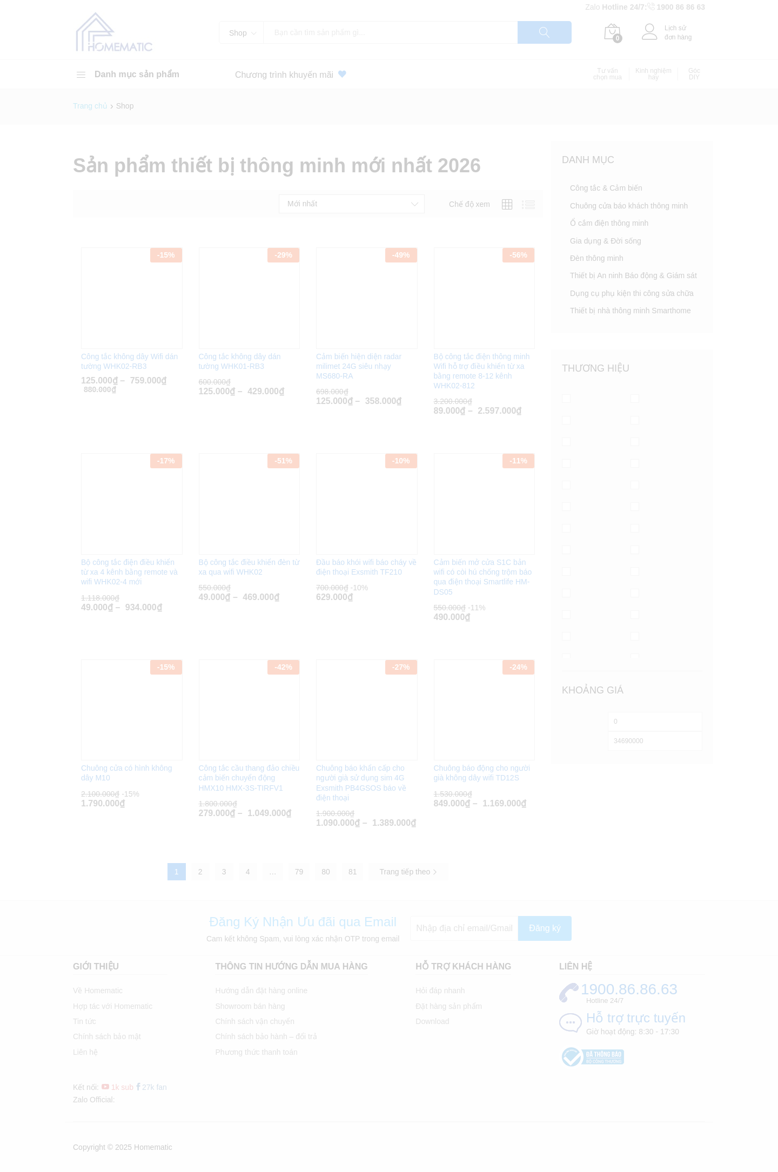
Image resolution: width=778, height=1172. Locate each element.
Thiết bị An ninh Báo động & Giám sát (633, 275)
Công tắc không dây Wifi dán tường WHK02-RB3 (129, 361)
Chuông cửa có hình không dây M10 (126, 773)
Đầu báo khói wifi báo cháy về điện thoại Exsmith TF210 (366, 567)
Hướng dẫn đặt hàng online (261, 990)
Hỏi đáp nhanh (440, 990)
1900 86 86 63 (680, 7)
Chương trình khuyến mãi (293, 74)
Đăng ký (545, 928)
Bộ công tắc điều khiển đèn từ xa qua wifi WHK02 (249, 567)
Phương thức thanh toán (256, 1052)
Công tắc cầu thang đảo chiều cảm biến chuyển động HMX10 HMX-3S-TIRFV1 (249, 778)
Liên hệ (85, 1052)
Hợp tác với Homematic (112, 1006)
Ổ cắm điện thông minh (609, 223)
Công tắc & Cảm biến (606, 188)
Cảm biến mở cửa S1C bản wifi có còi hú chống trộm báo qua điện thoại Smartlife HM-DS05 (483, 577)
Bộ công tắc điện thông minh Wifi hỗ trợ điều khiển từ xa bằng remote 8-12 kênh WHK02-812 (482, 371)
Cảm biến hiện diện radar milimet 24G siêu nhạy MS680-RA (358, 366)
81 (352, 871)
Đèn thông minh (596, 258)
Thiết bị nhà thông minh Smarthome (630, 310)
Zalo (593, 7)
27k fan (151, 1087)
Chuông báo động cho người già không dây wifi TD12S (482, 773)
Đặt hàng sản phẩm (448, 1006)
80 (325, 871)
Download (432, 1021)
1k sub (117, 1087)
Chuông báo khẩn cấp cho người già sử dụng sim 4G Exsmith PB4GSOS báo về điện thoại (361, 783)
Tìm (545, 32)
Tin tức (84, 1021)
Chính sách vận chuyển (254, 1021)
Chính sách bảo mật (107, 1036)
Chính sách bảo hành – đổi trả (266, 1036)
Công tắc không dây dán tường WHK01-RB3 (240, 361)
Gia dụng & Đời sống (605, 241)
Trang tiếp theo (408, 871)
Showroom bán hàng (250, 1006)
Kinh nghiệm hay (653, 74)
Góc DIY (694, 74)
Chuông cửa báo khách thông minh (629, 205)
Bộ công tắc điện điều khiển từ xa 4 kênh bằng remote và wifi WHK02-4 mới (129, 572)
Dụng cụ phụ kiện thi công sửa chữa (632, 293)
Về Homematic (98, 990)
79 (299, 871)
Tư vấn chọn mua (607, 74)
